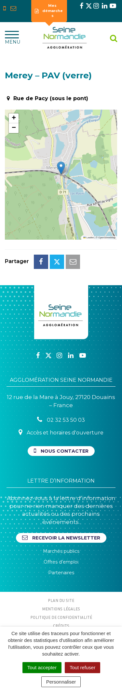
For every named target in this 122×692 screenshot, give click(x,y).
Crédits (61, 625)
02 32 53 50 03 (61, 419)
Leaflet (88, 237)
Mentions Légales (61, 608)
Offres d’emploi (61, 562)
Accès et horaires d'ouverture (61, 432)
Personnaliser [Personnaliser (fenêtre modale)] (61, 682)
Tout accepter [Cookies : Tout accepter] (42, 667)
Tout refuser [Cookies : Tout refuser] (82, 667)
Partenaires (61, 573)
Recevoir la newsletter (61, 538)
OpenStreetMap (106, 237)
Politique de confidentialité (61, 617)
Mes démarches (49, 10)
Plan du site (61, 600)
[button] (61, 168)
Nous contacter (61, 451)
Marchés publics (61, 551)
